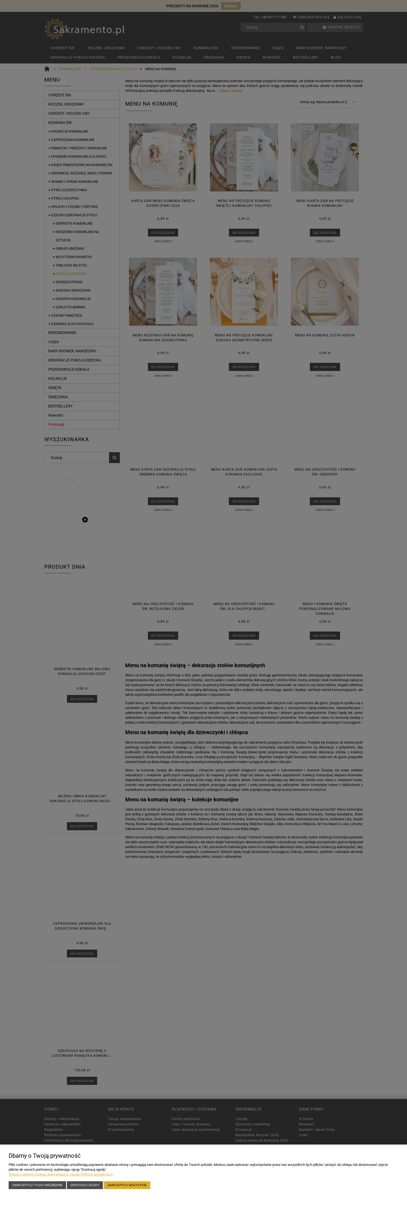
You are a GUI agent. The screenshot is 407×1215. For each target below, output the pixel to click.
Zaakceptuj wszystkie (127, 1185)
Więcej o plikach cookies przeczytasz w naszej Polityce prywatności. (61, 1174)
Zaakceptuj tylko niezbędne (37, 1185)
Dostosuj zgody (85, 1185)
